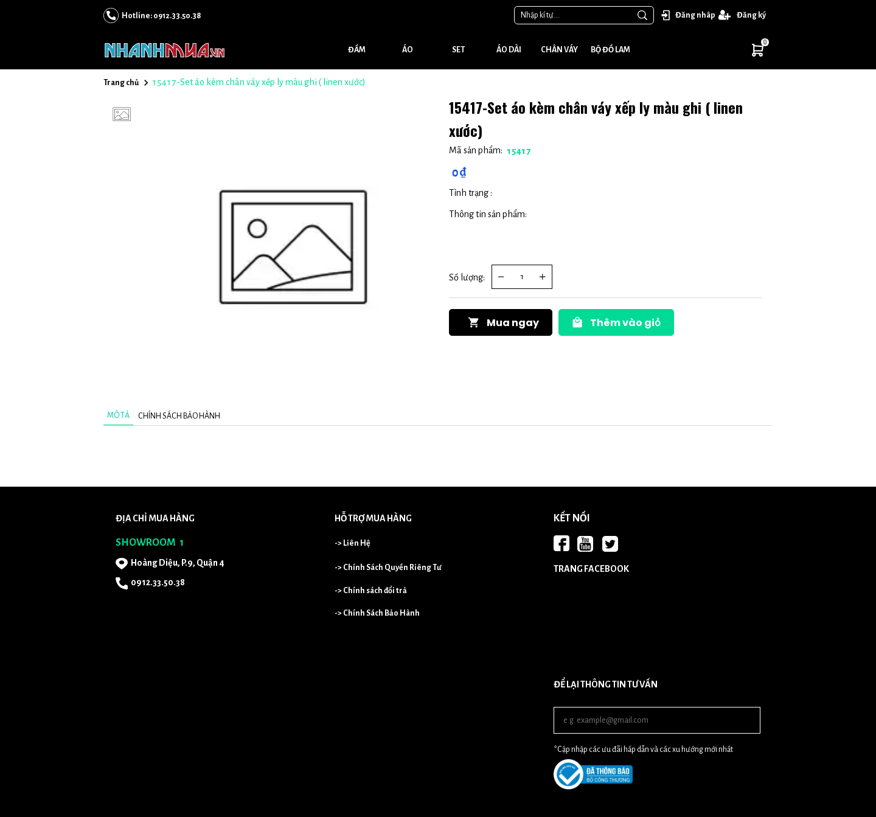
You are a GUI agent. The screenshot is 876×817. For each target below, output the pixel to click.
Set (458, 50)
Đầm (357, 50)
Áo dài (508, 50)
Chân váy (559, 50)
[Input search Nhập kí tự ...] (573, 15)
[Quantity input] (522, 276)
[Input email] (657, 720)
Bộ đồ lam (610, 50)
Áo (407, 50)
